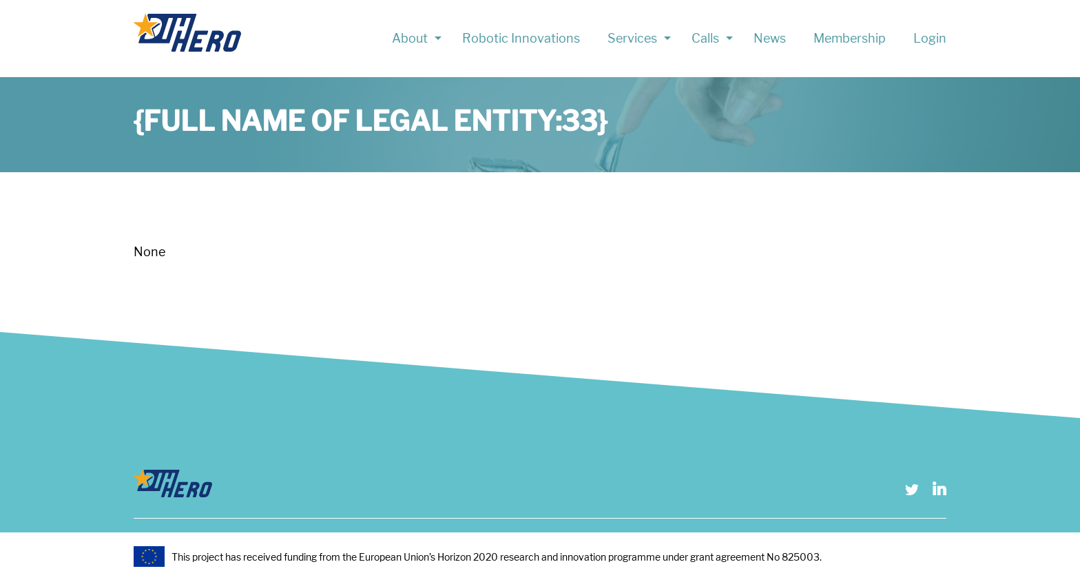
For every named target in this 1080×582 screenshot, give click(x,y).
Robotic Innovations (521, 38)
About (410, 38)
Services (632, 38)
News (770, 38)
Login (929, 38)
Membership (849, 38)
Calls (705, 38)
